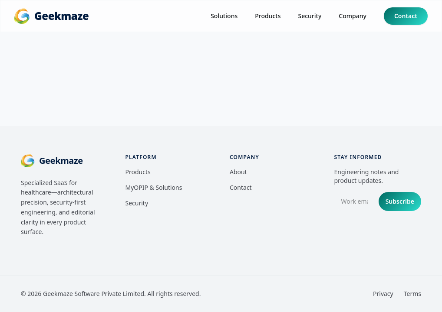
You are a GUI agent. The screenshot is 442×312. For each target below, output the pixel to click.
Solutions (224, 16)
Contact (405, 16)
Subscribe (400, 201)
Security (309, 16)
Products (267, 16)
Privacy (383, 293)
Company (352, 16)
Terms (412, 293)
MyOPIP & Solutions (153, 187)
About (238, 172)
